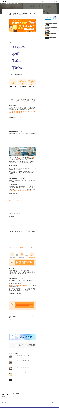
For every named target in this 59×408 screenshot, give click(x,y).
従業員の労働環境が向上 (16, 53)
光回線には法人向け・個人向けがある (18, 68)
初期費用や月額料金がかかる (17, 55)
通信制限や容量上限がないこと (17, 61)
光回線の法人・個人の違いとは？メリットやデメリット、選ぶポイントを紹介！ (53, 24)
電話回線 (43, 1)
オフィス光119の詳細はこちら (13, 331)
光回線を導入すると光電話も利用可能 (18, 67)
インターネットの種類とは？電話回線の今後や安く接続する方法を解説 (53, 27)
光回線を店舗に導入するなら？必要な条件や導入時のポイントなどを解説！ (53, 31)
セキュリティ (50, 1)
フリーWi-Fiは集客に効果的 (17, 52)
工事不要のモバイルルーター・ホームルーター (19, 47)
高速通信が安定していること (17, 60)
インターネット (46, 1)
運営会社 (3, 402)
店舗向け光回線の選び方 (14, 62)
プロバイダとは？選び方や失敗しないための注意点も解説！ (25, 373)
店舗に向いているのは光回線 (15, 48)
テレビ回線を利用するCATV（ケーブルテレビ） (19, 46)
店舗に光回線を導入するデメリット (16, 54)
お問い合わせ (6, 402)
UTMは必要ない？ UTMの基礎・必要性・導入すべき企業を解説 (26, 379)
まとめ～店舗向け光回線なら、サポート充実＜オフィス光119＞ (19, 69)
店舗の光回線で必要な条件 (14, 59)
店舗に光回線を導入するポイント (15, 66)
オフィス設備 (53, 1)
